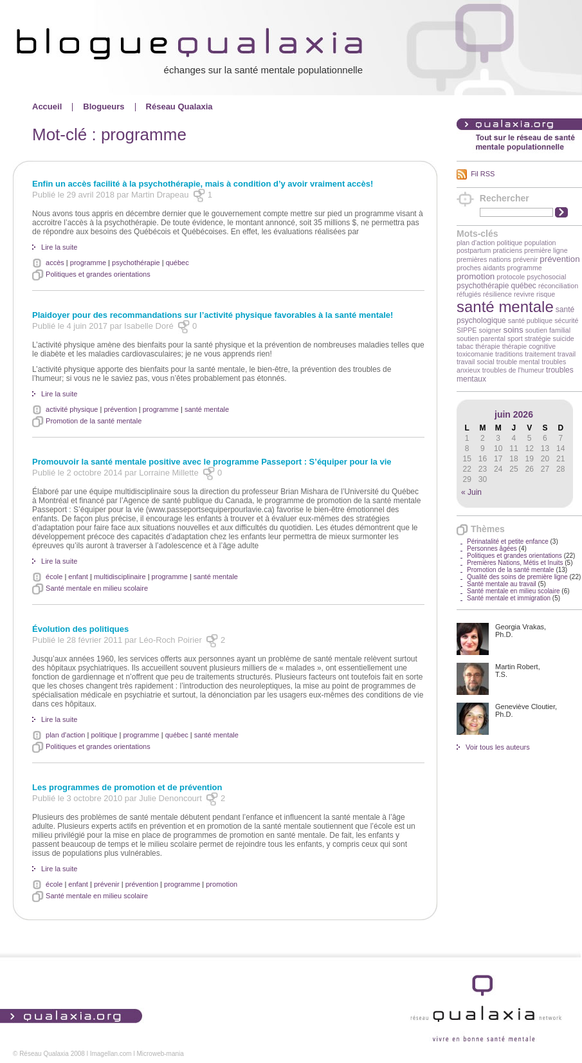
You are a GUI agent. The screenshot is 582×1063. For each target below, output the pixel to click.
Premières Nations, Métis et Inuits (515, 562)
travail (567, 354)
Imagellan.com (111, 1053)
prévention (559, 259)
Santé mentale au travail (501, 583)
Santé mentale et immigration (508, 598)
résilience (497, 294)
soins (513, 330)
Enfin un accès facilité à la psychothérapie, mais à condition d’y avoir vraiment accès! (202, 184)
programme (524, 268)
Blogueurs (103, 106)
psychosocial (546, 277)
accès (55, 262)
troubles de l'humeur (513, 370)
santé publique (530, 320)
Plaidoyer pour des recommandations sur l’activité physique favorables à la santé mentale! (212, 315)
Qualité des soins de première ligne (517, 576)
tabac (465, 346)
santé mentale (505, 306)
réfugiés (469, 294)
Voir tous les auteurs (498, 747)
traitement (540, 354)
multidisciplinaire (120, 576)
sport (515, 338)
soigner (489, 330)
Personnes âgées (492, 548)
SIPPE (467, 330)
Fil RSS (483, 174)
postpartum (474, 250)
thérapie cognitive (529, 346)
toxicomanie (475, 354)
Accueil (47, 106)
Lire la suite (59, 247)
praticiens (507, 250)
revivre (524, 294)
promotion (476, 276)
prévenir (525, 259)
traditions (509, 354)
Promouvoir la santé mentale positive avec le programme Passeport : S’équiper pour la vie (211, 462)
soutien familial (547, 330)
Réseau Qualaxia (179, 106)
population (540, 242)
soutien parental (481, 338)
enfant (78, 576)
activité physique (72, 409)
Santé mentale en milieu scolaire (513, 591)
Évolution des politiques (80, 629)
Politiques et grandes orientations (514, 555)
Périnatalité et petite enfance (508, 541)
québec (523, 285)
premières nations (484, 259)
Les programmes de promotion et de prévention (127, 787)
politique (510, 242)
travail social (476, 361)
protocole (510, 277)
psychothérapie (483, 285)
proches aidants (481, 268)
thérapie (487, 346)
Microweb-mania (159, 1053)
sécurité (566, 320)
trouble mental (518, 361)
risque (545, 294)
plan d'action (476, 242)
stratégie (538, 338)
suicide (563, 338)
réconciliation (558, 286)
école (54, 576)
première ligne (546, 250)
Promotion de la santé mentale (510, 569)
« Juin (471, 492)
